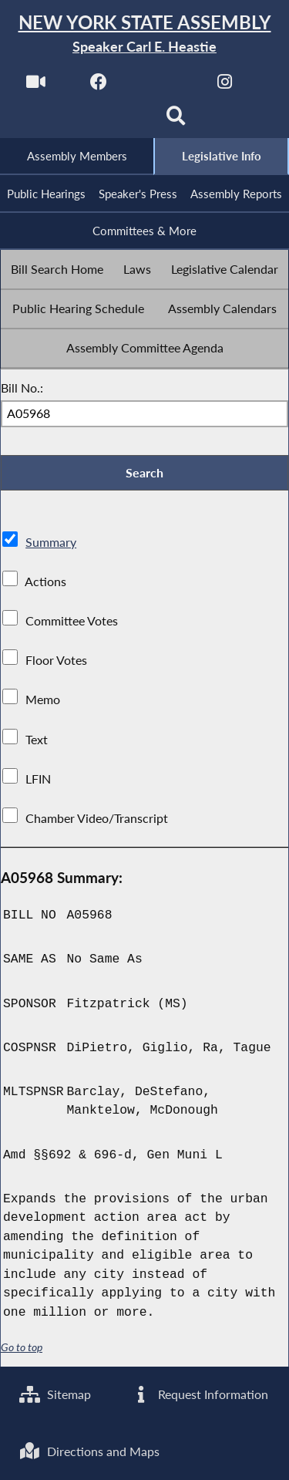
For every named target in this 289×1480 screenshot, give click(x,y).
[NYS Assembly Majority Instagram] (224, 86)
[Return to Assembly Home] (144, 34)
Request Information (199, 1394)
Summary (50, 542)
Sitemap (55, 1394)
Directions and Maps (89, 1451)
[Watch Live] (35, 86)
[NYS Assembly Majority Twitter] (162, 86)
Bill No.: (22, 387)
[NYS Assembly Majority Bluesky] (113, 120)
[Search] (176, 120)
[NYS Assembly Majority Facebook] (99, 86)
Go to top (21, 1348)
